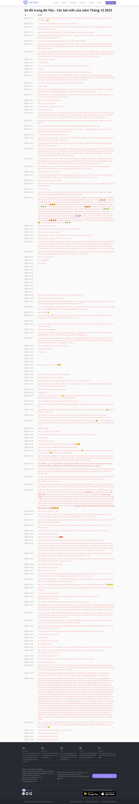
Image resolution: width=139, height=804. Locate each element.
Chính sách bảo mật (92, 802)
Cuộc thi (64, 3)
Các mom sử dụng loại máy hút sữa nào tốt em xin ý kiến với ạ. (60, 83)
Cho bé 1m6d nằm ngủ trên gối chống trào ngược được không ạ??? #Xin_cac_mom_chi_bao (71, 631)
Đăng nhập (111, 3)
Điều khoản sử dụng (76, 802)
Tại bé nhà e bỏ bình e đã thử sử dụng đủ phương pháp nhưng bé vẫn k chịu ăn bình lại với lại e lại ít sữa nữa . (75, 405)
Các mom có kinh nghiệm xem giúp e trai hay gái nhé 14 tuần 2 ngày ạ (63, 602)
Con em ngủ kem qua (46, 257)
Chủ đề (99, 3)
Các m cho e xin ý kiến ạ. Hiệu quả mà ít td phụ (55, 730)
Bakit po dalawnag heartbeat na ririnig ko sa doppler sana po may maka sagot (66, 32)
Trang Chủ (56, 3)
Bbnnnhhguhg (43, 428)
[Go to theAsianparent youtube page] (27, 793)
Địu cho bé (42, 263)
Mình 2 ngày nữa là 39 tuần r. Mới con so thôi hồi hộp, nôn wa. (60, 295)
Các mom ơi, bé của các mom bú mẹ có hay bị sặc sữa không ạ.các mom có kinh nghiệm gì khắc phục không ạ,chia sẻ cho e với (74, 28)
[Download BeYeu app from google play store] (91, 796)
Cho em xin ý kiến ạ (45, 349)
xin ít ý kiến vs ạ (43, 189)
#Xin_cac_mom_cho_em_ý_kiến (49, 100)
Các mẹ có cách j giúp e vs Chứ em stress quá (54, 238)
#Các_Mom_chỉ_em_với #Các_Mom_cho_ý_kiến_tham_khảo (59, 229)
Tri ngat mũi (42, 392)
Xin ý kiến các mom (45, 644)
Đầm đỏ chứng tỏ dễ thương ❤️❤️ (50, 537)
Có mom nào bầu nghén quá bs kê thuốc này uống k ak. (58, 23)
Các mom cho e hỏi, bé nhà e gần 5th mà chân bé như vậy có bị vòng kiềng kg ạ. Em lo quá (71, 540)
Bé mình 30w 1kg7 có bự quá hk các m (52, 389)
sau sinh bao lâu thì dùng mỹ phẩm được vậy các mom (57, 447)
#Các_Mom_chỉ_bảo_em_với (48, 511)
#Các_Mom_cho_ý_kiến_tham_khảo (50, 106)
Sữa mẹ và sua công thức (47, 329)
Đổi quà (41, 69)
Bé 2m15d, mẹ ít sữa (45, 110)
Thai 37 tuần (42, 86)
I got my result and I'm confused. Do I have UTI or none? (58, 401)
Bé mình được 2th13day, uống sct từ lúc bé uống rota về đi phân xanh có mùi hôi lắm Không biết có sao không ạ (75, 589)
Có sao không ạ (43, 260)
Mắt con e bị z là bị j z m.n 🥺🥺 (49, 365)
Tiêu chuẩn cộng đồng (108, 802)
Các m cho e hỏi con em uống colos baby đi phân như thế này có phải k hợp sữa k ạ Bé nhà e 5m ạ (73, 531)
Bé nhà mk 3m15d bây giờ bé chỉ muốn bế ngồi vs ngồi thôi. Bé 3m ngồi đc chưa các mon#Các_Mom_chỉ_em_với (68, 597)
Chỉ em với (41, 352)
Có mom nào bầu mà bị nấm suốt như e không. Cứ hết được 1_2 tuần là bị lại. (66, 659)
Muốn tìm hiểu (43, 638)
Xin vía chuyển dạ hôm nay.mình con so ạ (53, 346)
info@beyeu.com (31, 781)
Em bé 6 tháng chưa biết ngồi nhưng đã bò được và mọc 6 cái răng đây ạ (64, 381)
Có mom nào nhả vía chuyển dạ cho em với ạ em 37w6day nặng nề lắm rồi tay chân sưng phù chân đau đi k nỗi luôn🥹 (75, 19)
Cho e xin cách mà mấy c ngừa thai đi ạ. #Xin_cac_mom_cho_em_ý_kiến (63, 66)
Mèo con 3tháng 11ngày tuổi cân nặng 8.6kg (54, 374)
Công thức (73, 3)
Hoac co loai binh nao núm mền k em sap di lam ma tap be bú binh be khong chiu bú (69, 126)
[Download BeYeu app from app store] (108, 796)
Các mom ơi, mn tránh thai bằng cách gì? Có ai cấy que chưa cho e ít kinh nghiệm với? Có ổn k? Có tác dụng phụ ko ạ (74, 526)
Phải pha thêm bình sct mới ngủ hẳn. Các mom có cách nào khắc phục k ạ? (65, 235)
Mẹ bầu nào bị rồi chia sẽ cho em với (51, 298)
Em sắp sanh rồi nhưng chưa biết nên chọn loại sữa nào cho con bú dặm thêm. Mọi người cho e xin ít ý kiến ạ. (75, 121)
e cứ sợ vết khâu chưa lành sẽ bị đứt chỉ (52, 135)
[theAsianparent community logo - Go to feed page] (30, 2)
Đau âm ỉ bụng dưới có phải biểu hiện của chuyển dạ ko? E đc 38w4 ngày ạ (65, 72)
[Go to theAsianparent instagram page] (30, 793)
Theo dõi (91, 3)
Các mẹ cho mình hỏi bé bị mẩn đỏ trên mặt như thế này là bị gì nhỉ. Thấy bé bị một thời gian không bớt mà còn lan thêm (75, 325)
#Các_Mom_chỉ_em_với (46, 441)
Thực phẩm (82, 3)
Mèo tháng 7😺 (43, 312)
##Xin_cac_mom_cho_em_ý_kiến (49, 180)
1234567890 (42, 62)
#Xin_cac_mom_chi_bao (46, 59)
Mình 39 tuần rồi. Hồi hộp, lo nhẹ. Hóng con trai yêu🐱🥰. (59, 444)
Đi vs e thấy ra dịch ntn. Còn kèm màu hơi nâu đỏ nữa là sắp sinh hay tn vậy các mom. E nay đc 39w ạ (74, 647)
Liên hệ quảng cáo (104, 776)
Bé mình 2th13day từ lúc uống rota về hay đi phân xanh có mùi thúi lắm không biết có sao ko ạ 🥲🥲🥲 (75, 584)
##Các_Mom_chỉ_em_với (47, 226)
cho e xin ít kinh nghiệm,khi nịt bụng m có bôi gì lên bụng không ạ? (62, 41)
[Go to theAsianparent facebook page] (23, 793)
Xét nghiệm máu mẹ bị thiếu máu (50, 564)
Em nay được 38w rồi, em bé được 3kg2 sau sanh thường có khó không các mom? (67, 434)
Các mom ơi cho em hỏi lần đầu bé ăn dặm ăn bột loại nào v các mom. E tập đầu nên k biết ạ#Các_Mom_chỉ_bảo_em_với (71, 651)
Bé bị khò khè (43, 438)
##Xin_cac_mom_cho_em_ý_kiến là (50, 377)
